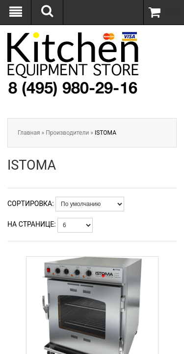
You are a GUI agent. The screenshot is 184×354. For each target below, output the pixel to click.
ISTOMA (105, 132)
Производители (67, 132)
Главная (29, 132)
